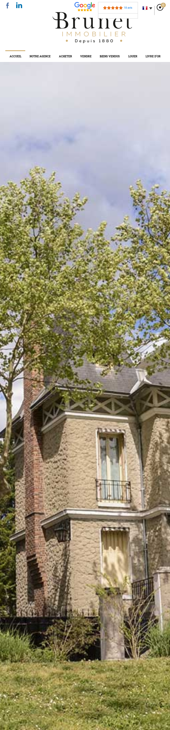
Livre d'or (152, 56)
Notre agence (39, 56)
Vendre (85, 56)
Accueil (15, 56)
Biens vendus (110, 56)
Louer (132, 56)
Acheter (65, 56)
